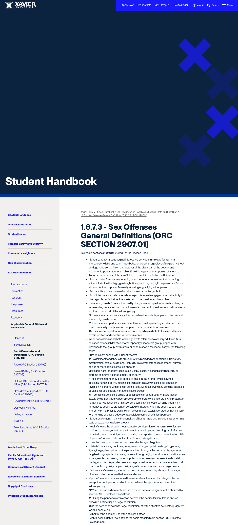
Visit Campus (162, 5)
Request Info (144, 5)
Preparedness (19, 284)
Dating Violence (23, 414)
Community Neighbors (21, 253)
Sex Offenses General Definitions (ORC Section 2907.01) (29, 355)
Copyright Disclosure (20, 486)
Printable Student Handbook (25, 495)
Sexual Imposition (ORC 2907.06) (32, 401)
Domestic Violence (24, 407)
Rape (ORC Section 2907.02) (30, 364)
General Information (20, 224)
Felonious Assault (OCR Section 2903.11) (32, 429)
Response (17, 304)
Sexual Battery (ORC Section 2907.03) (30, 373)
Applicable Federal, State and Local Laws (29, 326)
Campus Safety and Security (25, 243)
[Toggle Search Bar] (213, 5)
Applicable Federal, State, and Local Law (157, 212)
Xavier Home (87, 212)
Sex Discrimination (19, 272)
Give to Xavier (180, 5)
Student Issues (17, 234)
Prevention (17, 291)
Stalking (18, 420)
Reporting (16, 297)
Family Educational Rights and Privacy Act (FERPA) (26, 457)
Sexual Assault (22, 344)
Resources (17, 311)
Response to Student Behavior (26, 476)
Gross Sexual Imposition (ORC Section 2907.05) (31, 393)
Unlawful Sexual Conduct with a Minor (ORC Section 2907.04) (31, 383)
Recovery (16, 317)
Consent (19, 338)
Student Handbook (51, 181)
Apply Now (127, 5)
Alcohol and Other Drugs (22, 447)
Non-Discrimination (20, 262)
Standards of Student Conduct (26, 467)
